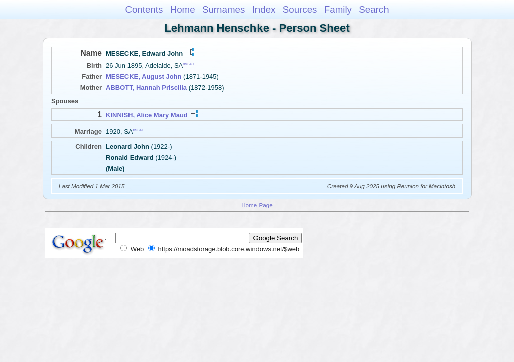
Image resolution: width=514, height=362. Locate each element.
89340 (188, 64)
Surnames (223, 9)
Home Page (257, 205)
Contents (144, 9)
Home (182, 9)
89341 (138, 129)
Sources (300, 9)
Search (374, 9)
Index (264, 9)
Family (338, 9)
